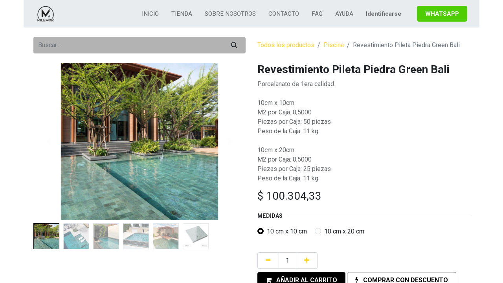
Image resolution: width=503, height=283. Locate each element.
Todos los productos (285, 45)
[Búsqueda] (234, 45)
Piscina (333, 45)
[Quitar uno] (268, 260)
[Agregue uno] (307, 260)
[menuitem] (150, 14)
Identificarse (383, 13)
